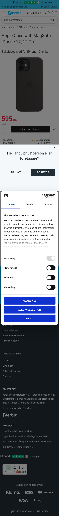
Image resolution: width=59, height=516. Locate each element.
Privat (16, 172)
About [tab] (48, 204)
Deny (29, 318)
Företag (43, 172)
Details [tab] (30, 204)
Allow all (30, 300)
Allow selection (29, 309)
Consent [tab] (10, 204)
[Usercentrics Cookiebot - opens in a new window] (42, 196)
